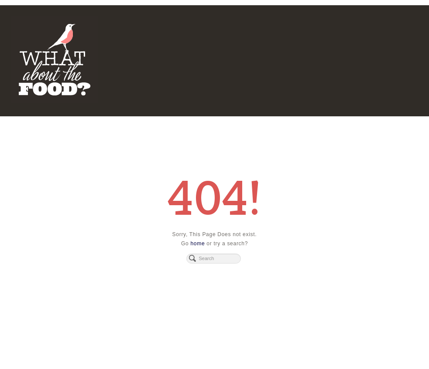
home (197, 243)
